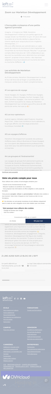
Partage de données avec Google (13, 210)
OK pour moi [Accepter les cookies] (38, 221)
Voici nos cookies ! (9, 212)
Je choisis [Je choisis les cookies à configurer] (12, 221)
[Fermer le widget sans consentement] (10, 172)
